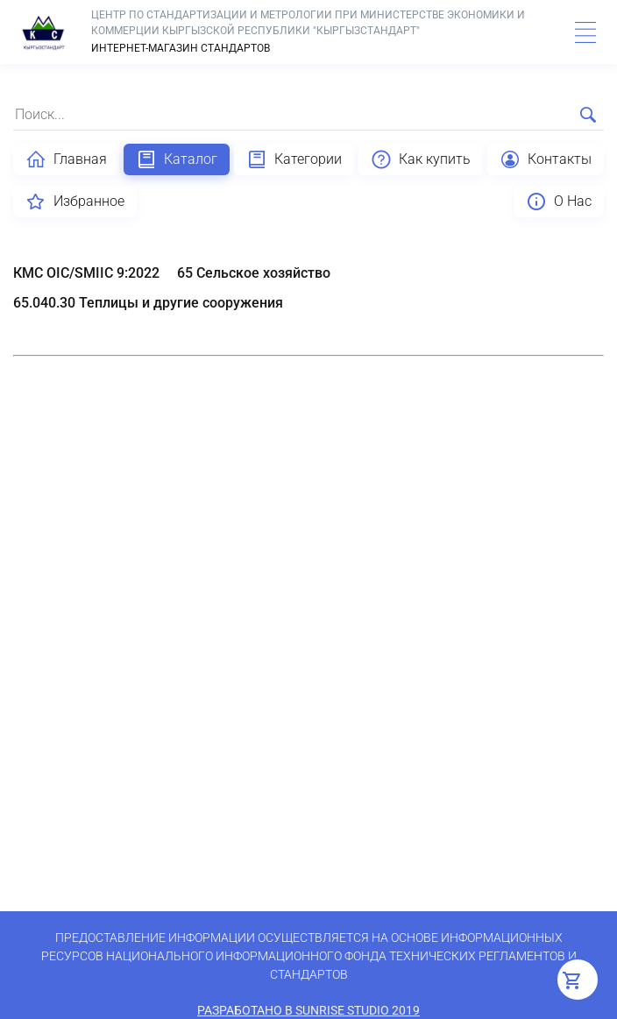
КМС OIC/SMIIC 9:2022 (86, 273)
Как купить (421, 159)
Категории (294, 159)
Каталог (176, 159)
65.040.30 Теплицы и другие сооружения (148, 302)
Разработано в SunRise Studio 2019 (308, 1010)
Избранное (74, 201)
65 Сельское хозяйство (253, 273)
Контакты (546, 159)
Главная (66, 159)
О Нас (559, 201)
